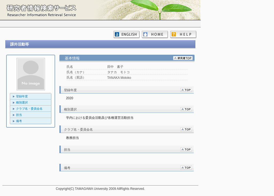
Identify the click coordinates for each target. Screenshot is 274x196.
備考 (19, 121)
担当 (19, 114)
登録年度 (22, 96)
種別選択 (22, 102)
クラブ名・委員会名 (29, 108)
